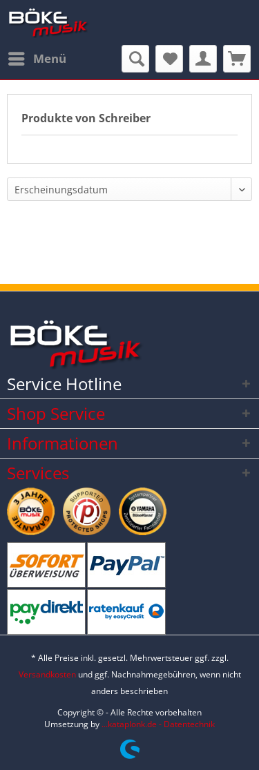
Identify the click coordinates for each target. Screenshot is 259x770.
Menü (37, 57)
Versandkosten (47, 674)
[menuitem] (36, 59)
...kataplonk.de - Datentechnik (158, 724)
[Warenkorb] (237, 59)
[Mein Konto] (203, 59)
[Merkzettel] (169, 59)
